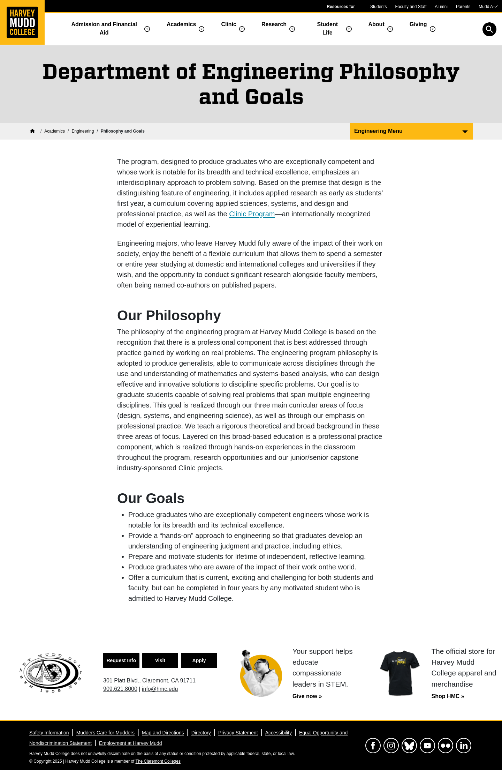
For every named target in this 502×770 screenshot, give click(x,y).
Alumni (441, 6)
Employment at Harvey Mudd (130, 743)
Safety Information (49, 732)
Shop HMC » (447, 696)
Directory (201, 732)
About (376, 24)
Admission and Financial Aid (104, 28)
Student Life (327, 28)
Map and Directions (163, 732)
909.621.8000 (120, 689)
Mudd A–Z (488, 6)
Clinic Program (252, 214)
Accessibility (278, 732)
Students (378, 6)
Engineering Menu (378, 131)
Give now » (307, 696)
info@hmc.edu (160, 689)
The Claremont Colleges (158, 761)
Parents (463, 6)
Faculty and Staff (410, 6)
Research (274, 24)
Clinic (228, 24)
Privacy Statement (238, 732)
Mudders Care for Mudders (105, 732)
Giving (418, 24)
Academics (181, 24)
